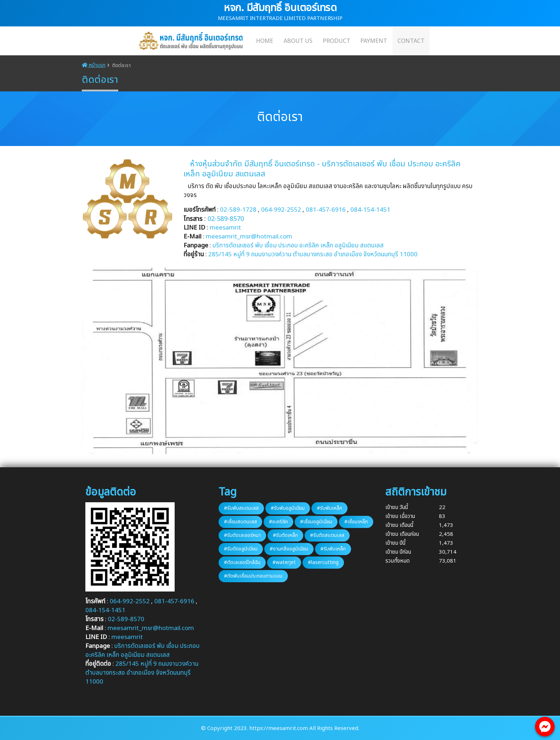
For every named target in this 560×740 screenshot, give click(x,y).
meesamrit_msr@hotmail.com (249, 236)
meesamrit (225, 227)
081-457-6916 (326, 210)
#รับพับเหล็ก (329, 508)
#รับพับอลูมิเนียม (288, 508)
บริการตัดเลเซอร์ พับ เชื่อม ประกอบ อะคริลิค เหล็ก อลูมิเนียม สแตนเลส (298, 245)
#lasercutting (323, 562)
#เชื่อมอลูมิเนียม (316, 521)
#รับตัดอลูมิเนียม (241, 549)
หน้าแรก (93, 65)
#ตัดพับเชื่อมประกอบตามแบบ (253, 576)
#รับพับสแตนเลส (241, 508)
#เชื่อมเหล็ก (356, 521)
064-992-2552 (281, 210)
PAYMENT (373, 41)
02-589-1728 (238, 210)
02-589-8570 (226, 219)
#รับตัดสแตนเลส (327, 535)
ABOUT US (298, 41)
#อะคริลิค (278, 521)
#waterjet (284, 562)
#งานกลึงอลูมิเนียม (289, 549)
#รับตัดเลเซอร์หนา (242, 535)
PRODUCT (336, 41)
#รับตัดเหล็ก (285, 535)
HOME (264, 41)
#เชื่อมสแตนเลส (240, 521)
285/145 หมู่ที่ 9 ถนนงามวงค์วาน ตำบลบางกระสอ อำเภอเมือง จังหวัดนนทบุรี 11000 (142, 672)
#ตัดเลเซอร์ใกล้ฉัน (242, 562)
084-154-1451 (370, 210)
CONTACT (411, 41)
